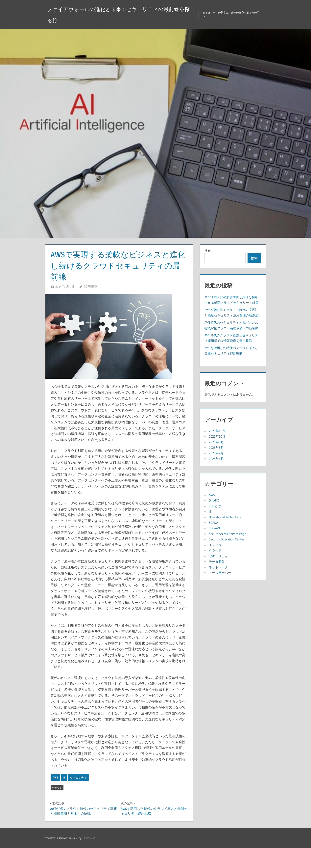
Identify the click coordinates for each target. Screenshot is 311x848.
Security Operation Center (226, 539)
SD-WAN (214, 528)
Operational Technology (225, 517)
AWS (55, 777)
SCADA (213, 523)
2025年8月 (216, 448)
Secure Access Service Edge (227, 534)
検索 (207, 250)
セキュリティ (78, 777)
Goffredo (90, 286)
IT (64, 777)
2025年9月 (216, 442)
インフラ (215, 545)
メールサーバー (220, 573)
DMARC (214, 500)
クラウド (57, 787)
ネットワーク (218, 567)
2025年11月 (217, 431)
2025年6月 (216, 459)
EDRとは (215, 506)
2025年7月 (216, 453)
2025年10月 (217, 436)
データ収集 (217, 561)
